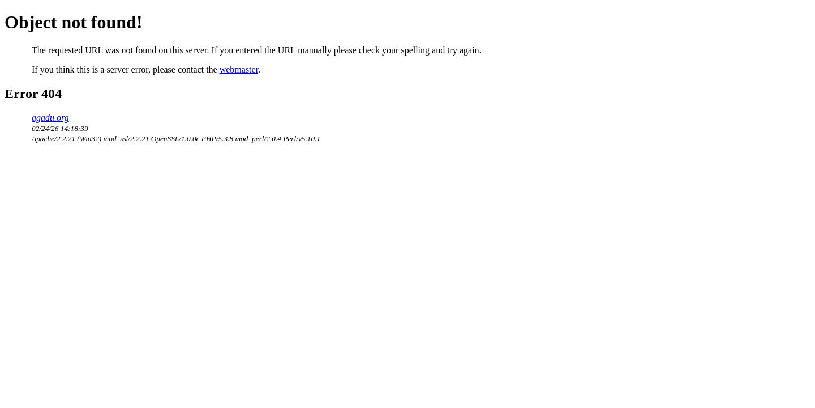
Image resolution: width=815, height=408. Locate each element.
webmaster (239, 69)
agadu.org (50, 117)
